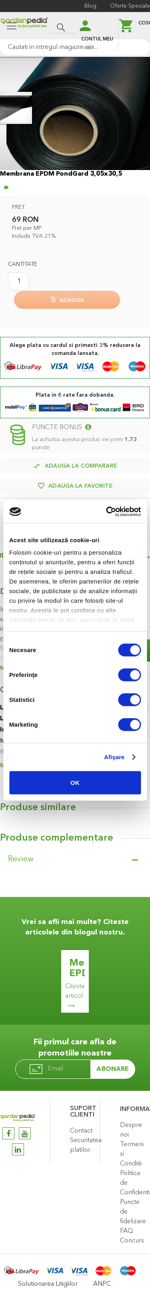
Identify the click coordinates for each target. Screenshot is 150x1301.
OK (75, 782)
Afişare (114, 757)
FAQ (126, 1231)
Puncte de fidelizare (133, 1212)
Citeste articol (75, 991)
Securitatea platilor (83, 1145)
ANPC (102, 1284)
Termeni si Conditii (132, 1154)
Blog (90, 6)
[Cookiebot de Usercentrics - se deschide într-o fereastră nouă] (107, 512)
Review (21, 859)
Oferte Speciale (130, 6)
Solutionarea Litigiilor (48, 1284)
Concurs (132, 1241)
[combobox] (75, 47)
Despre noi (131, 1130)
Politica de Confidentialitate (133, 1183)
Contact (81, 1131)
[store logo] (24, 27)
